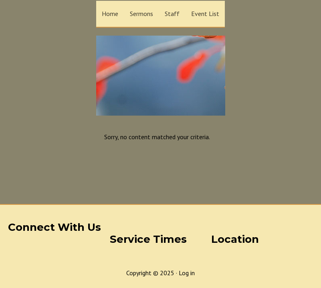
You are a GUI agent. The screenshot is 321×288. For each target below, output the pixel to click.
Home (110, 14)
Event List (205, 14)
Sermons (141, 14)
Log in (187, 273)
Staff (172, 14)
